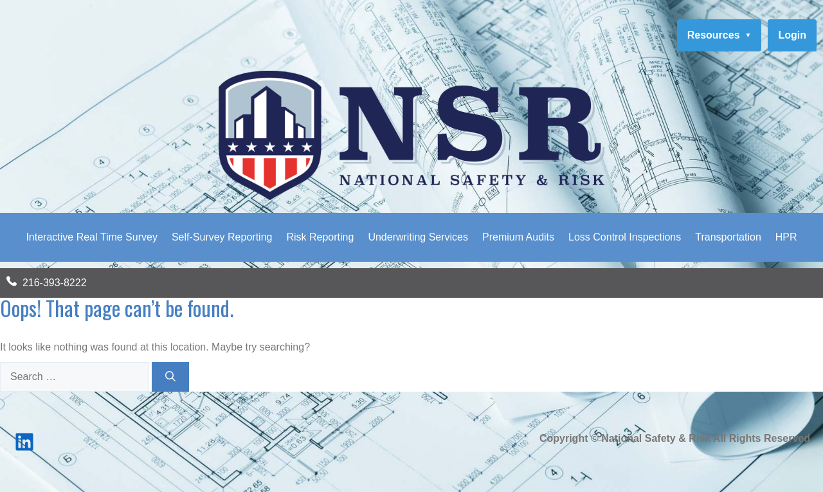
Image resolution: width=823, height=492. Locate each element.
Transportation (728, 237)
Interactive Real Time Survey (92, 237)
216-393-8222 (55, 282)
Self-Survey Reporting (222, 237)
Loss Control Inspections (624, 237)
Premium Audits (518, 237)
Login (792, 35)
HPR (786, 237)
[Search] (170, 377)
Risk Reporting (320, 237)
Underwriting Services (418, 237)
